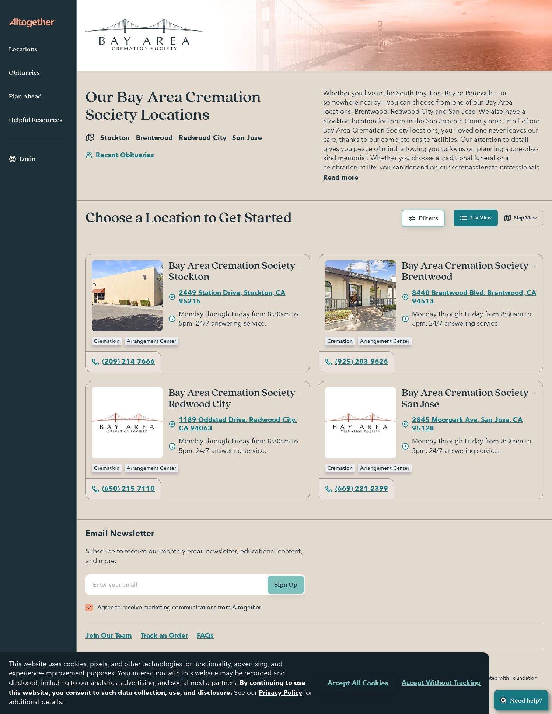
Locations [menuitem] (23, 49)
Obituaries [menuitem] (24, 73)
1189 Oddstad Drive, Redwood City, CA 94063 (232, 426)
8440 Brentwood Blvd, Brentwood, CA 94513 (469, 299)
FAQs (205, 636)
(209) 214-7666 (123, 364)
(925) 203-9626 (356, 364)
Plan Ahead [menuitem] (25, 96)
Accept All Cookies (358, 683)
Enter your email (116, 585)
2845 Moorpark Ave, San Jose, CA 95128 (462, 426)
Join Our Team (108, 636)
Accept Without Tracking (441, 682)
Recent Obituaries (119, 155)
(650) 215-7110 (123, 491)
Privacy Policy (280, 692)
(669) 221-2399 (356, 491)
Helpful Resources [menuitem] (35, 120)
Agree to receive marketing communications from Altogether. (179, 607)
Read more (341, 180)
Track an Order (164, 636)
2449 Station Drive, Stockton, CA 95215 (226, 299)
